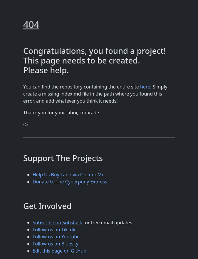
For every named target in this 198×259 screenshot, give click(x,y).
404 (31, 24)
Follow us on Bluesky (55, 243)
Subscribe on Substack (57, 222)
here (145, 86)
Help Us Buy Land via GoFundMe (69, 174)
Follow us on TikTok (54, 229)
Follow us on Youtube (56, 236)
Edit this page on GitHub (59, 251)
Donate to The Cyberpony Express (70, 181)
